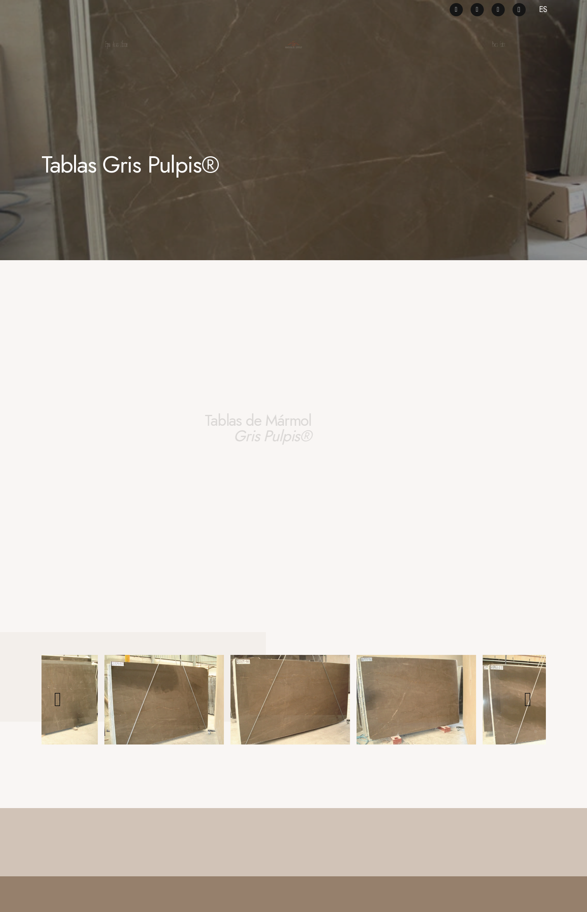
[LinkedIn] (498, 9)
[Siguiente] (528, 699)
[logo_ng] (293, 44)
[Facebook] (456, 9)
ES (543, 9)
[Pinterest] (477, 9)
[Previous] (59, 699)
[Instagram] (519, 9)
